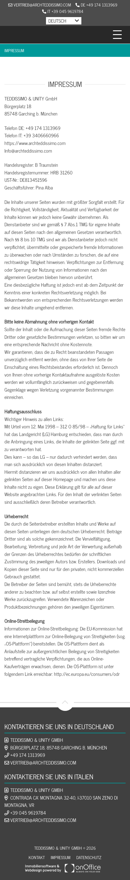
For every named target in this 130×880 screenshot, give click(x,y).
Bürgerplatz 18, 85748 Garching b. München (58, 747)
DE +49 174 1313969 (96, 4)
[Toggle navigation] (117, 35)
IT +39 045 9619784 (62, 11)
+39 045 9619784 (28, 812)
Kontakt (37, 857)
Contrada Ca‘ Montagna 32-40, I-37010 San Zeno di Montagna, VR (61, 801)
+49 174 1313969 (27, 755)
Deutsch (57, 20)
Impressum (14, 50)
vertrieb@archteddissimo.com (39, 4)
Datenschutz (88, 857)
